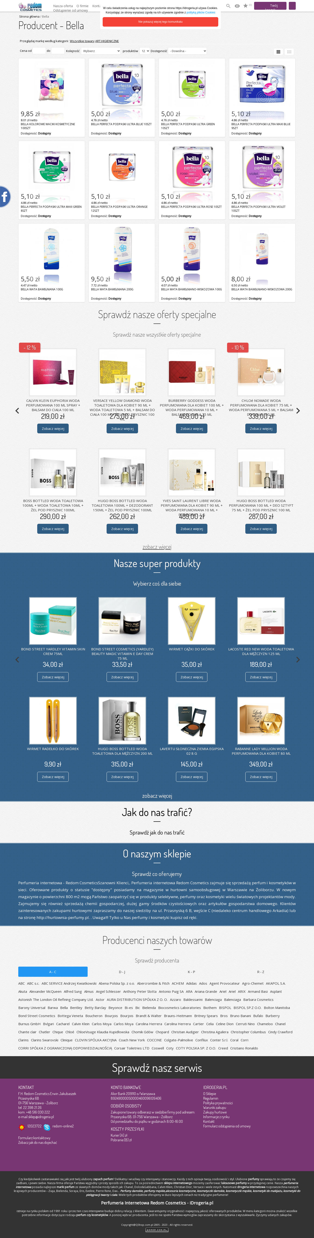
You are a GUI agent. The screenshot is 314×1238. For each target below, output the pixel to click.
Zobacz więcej (53, 428)
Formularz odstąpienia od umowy (227, 1126)
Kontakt (209, 1121)
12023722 (35, 1126)
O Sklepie (209, 1093)
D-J (122, 971)
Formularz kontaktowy (34, 1138)
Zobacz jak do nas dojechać (37, 1142)
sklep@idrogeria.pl (41, 1116)
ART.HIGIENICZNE (107, 41)
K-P (192, 971)
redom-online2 (63, 1126)
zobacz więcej (157, 546)
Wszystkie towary (82, 41)
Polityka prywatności (218, 1103)
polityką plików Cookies (201, 12)
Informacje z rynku (216, 1116)
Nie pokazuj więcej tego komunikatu (161, 21)
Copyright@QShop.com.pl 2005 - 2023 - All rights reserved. (157, 1224)
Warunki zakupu (214, 1107)
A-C (53, 971)
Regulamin (210, 1098)
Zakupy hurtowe (215, 1112)
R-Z (261, 971)
